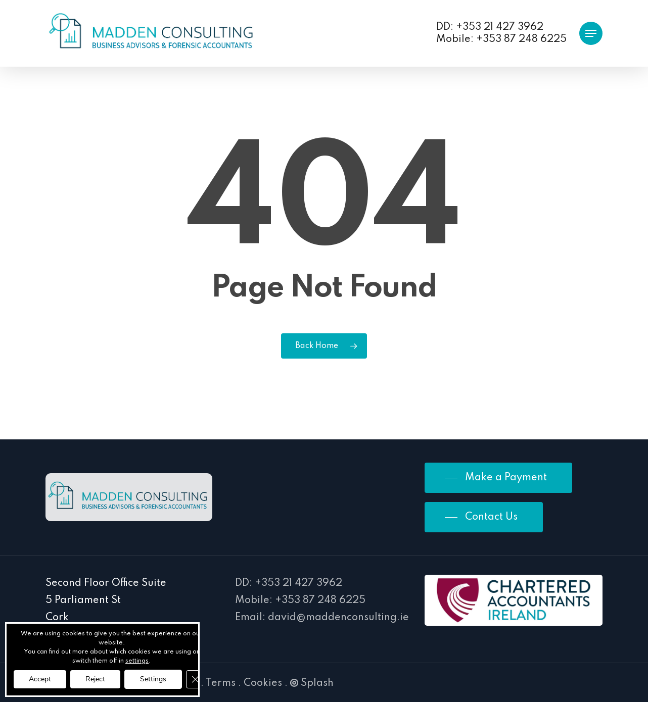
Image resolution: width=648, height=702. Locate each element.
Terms (221, 683)
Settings (153, 679)
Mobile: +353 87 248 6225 (300, 600)
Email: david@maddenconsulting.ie (322, 618)
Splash (312, 683)
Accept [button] (40, 679)
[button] (591, 33)
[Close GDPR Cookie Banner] (195, 679)
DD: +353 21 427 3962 (288, 583)
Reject (95, 679)
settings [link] (137, 661)
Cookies (263, 683)
